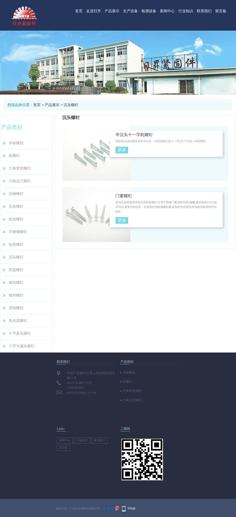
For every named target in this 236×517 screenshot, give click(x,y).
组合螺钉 (16, 219)
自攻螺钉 (16, 206)
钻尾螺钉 (16, 244)
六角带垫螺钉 (20, 168)
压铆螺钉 (16, 194)
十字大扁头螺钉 (22, 346)
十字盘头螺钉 (20, 333)
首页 (79, 11)
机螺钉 (14, 156)
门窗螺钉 (123, 196)
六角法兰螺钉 (20, 181)
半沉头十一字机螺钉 (134, 134)
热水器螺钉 (18, 321)
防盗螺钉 (16, 270)
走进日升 (93, 11)
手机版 (131, 508)
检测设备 (149, 11)
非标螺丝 (16, 143)
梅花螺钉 (16, 282)
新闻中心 (167, 11)
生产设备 (130, 11)
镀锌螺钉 (16, 295)
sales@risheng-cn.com (81, 392)
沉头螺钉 (71, 105)
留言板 (220, 11)
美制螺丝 (16, 308)
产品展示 (112, 11)
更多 (122, 150)
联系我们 (204, 11)
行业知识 (185, 11)
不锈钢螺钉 (18, 232)
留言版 (63, 447)
